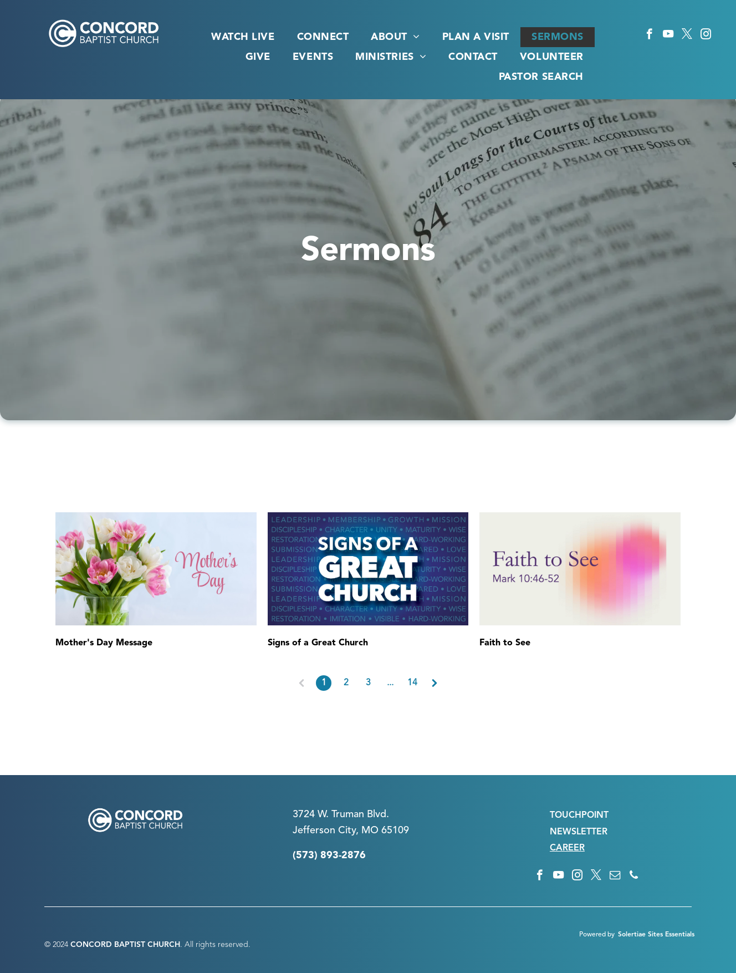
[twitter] (687, 35)
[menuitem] (242, 37)
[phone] (634, 876)
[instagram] (706, 35)
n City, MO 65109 (369, 831)
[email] (615, 876)
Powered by (597, 934)
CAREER (567, 848)
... (390, 683)
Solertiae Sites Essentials (656, 934)
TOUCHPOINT (579, 815)
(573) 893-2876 (329, 855)
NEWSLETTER (578, 832)
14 (412, 683)
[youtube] (668, 35)
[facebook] (649, 35)
